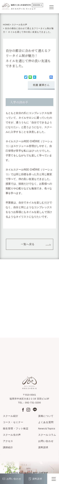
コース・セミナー (13, 422)
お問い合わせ (45, 441)
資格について (45, 416)
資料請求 (43, 447)
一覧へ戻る (27, 244)
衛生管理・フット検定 (15, 428)
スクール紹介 (10, 416)
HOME (6, 24)
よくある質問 (45, 422)
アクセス (8, 441)
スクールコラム (47, 434)
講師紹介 (8, 447)
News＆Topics (46, 428)
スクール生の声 (19, 24)
